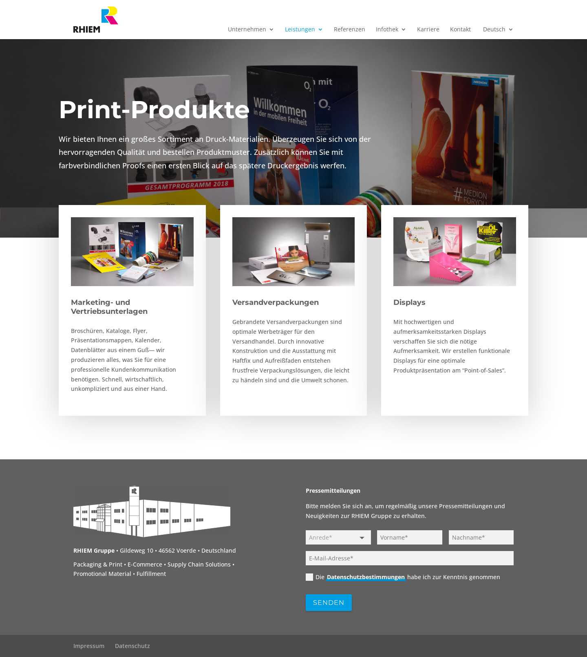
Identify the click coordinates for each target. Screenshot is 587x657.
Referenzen (349, 29)
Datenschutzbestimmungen (366, 577)
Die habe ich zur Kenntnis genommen (403, 577)
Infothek (387, 29)
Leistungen (300, 29)
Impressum (88, 646)
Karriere (428, 29)
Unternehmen (247, 29)
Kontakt (460, 29)
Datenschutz (132, 646)
